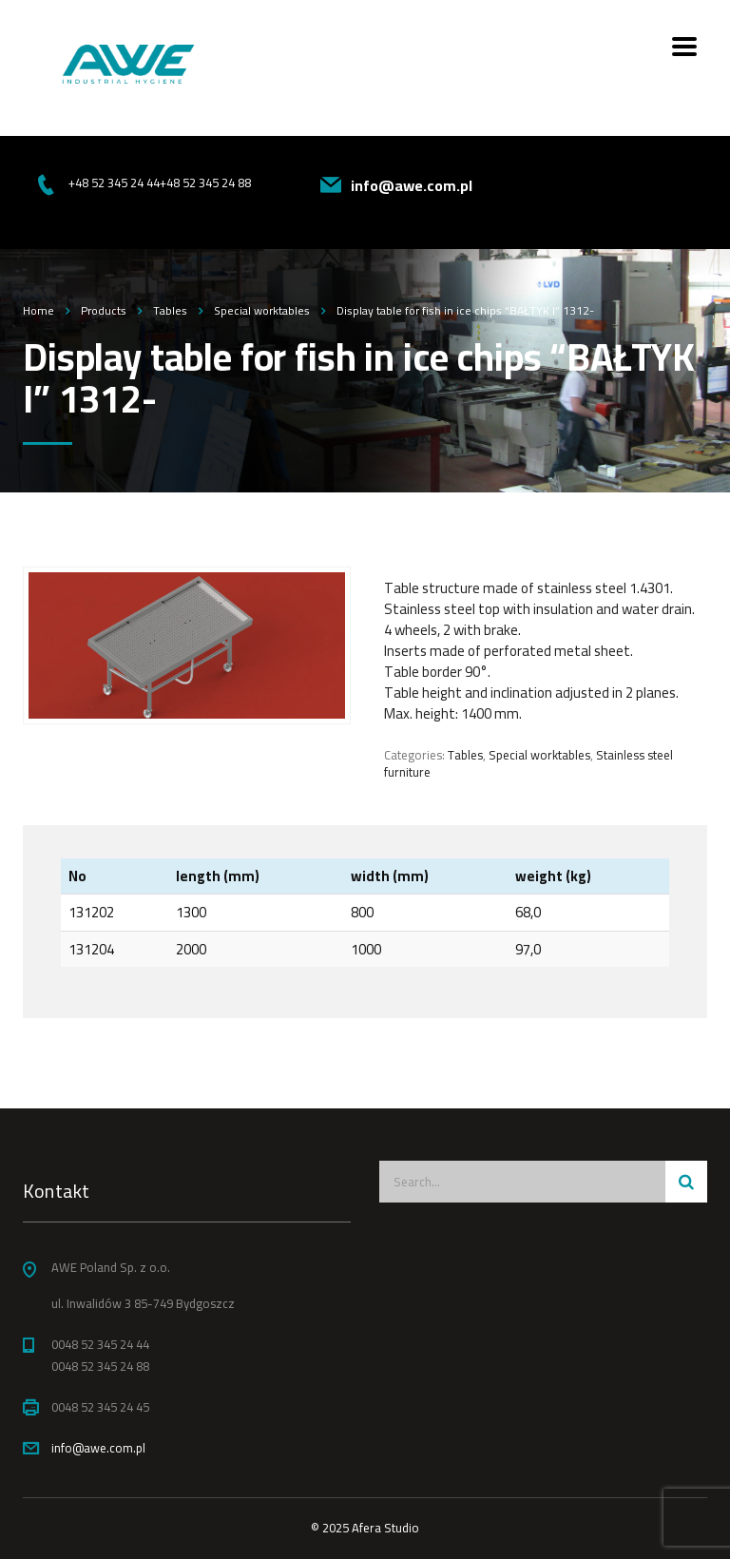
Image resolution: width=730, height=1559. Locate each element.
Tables (465, 754)
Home (38, 310)
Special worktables (539, 754)
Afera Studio (385, 1527)
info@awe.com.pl (98, 1447)
